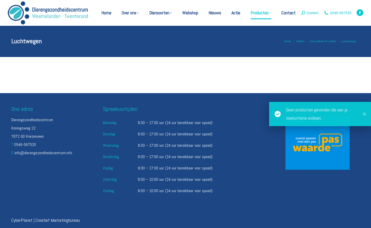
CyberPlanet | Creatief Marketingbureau (45, 220)
